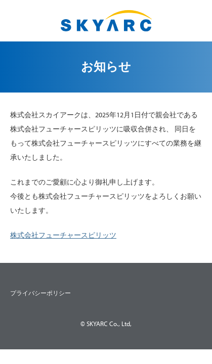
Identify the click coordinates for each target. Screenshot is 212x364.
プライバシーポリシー (40, 293)
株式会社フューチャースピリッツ (63, 235)
